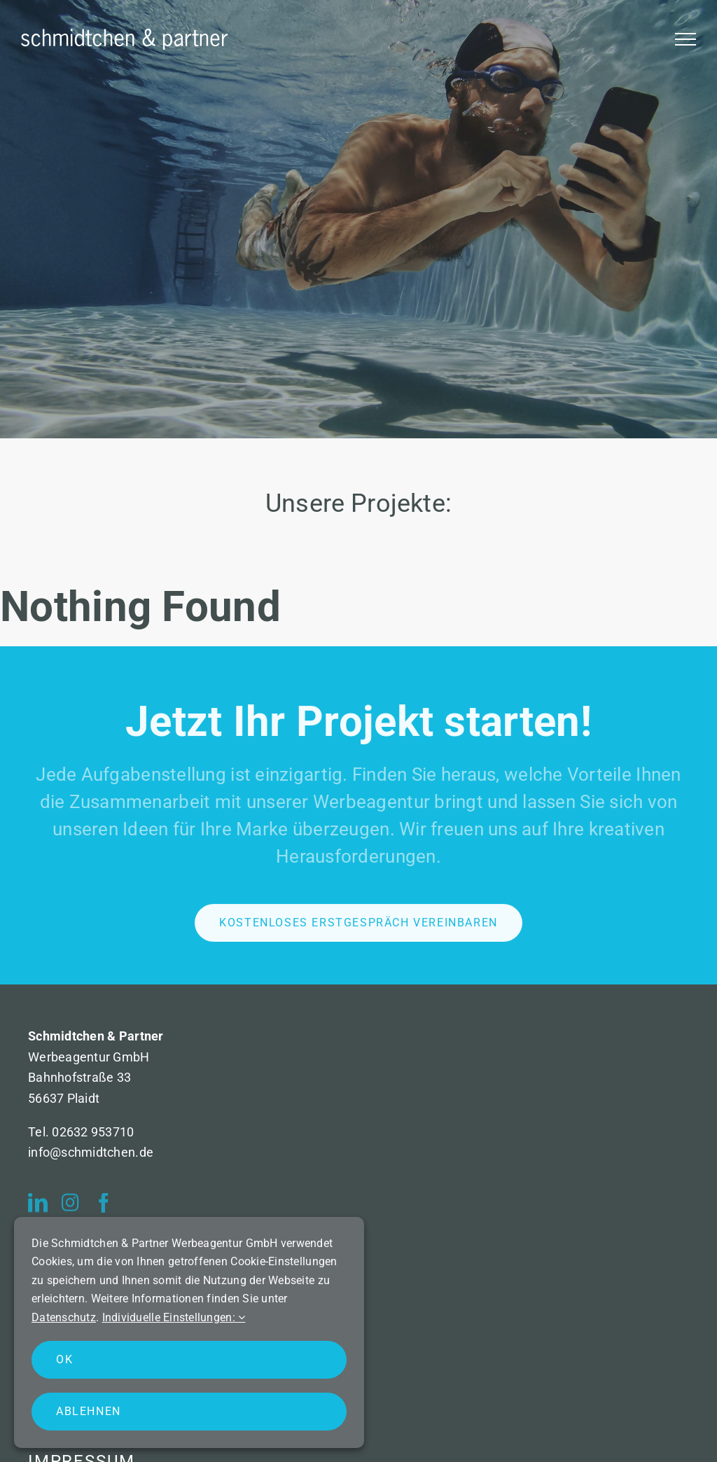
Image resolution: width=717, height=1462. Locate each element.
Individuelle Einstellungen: (174, 1317)
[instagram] (70, 1207)
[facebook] (103, 1207)
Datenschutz (64, 1317)
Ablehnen (88, 1411)
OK (64, 1359)
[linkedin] (38, 1207)
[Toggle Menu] (685, 39)
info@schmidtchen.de (90, 1152)
